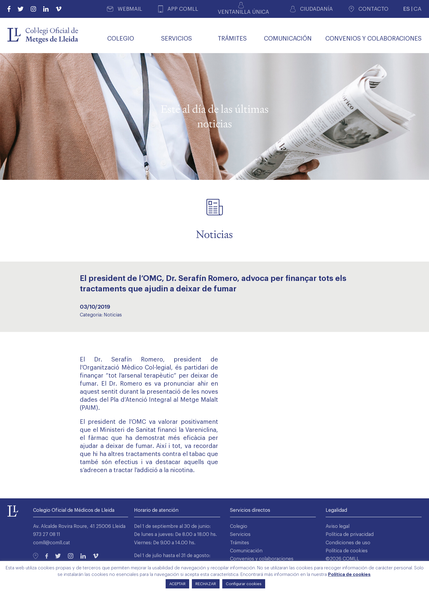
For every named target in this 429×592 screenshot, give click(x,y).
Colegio (238, 526)
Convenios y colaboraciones (261, 559)
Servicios (240, 534)
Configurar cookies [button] (244, 584)
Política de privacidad (350, 534)
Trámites (239, 542)
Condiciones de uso (348, 542)
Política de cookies (347, 550)
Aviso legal (337, 526)
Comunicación (246, 550)
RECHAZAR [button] (205, 584)
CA (418, 9)
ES (406, 9)
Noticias (113, 315)
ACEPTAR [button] (177, 584)
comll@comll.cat (51, 542)
